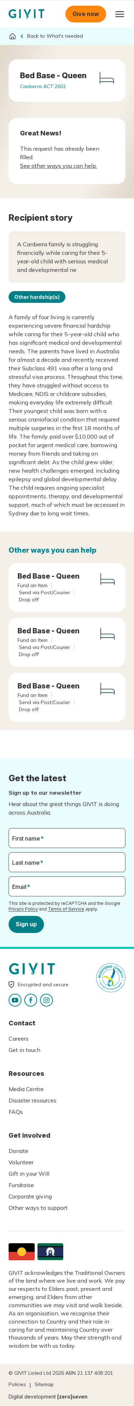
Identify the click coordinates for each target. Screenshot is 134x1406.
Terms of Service (66, 908)
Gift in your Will (29, 1173)
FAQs (16, 1111)
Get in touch (24, 1049)
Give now (86, 13)
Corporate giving (30, 1196)
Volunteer (21, 1162)
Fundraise (21, 1184)
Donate (18, 1150)
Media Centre (26, 1089)
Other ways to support (38, 1207)
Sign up (26, 924)
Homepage (26, 14)
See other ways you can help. (58, 165)
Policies (17, 1384)
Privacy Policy (23, 908)
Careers (19, 1038)
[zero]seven (72, 1397)
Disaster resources (32, 1100)
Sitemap (44, 1384)
